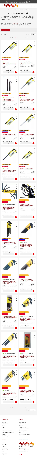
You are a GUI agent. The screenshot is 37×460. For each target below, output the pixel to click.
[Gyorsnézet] (16, 44)
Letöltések (4, 434)
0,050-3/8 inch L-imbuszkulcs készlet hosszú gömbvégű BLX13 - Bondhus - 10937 (9, 282)
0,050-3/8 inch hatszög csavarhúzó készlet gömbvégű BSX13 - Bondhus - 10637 (26, 205)
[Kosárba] (16, 72)
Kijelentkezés (4, 454)
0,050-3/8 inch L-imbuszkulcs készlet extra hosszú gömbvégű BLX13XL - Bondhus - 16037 (9, 243)
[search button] (28, 6)
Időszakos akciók (22, 427)
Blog (20, 432)
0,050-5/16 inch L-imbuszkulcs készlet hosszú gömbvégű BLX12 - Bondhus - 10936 (9, 356)
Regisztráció (4, 444)
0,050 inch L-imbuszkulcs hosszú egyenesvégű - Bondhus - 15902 (27, 135)
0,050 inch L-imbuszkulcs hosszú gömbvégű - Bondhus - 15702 (9, 171)
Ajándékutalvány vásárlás (24, 429)
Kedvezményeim (5, 449)
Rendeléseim (4, 447)
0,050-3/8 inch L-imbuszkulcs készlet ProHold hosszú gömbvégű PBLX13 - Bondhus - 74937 (10, 317)
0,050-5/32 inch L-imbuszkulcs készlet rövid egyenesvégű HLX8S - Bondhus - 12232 (27, 391)
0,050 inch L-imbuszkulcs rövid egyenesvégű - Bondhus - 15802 (26, 169)
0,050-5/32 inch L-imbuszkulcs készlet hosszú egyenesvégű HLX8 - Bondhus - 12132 (27, 356)
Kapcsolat (4, 422)
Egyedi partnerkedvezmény (24, 434)
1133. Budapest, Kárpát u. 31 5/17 (26, 446)
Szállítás (3, 427)
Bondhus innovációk (24, 9)
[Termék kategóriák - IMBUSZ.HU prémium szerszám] (8, 9)
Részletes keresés (22, 422)
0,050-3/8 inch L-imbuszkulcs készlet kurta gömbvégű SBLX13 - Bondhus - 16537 (27, 280)
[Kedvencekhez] (16, 42)
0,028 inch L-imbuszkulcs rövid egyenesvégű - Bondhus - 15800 (26, 62)
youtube (21, 454)
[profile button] (31, 6)
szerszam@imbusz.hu (24, 449)
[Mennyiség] (8, 72)
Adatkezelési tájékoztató (7, 430)
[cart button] (34, 6)
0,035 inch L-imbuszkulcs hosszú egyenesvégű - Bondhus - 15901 (27, 100)
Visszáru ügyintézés (23, 430)
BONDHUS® (15, 23)
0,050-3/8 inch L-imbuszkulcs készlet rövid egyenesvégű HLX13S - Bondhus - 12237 (27, 319)
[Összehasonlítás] (16, 46)
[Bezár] (35, 2)
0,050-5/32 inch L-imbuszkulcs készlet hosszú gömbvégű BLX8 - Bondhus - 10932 (9, 393)
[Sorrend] (33, 34)
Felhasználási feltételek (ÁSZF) (8, 432)
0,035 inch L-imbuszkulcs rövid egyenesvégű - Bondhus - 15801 (9, 135)
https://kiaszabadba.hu (23, 451)
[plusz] (13, 72)
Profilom (3, 446)
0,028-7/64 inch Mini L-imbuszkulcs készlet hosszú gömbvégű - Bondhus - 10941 (8, 100)
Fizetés (3, 429)
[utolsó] (27, 37)
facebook (19, 454)
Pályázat (20, 425)
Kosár (3, 451)
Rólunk (3, 425)
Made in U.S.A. (5, 59)
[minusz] (4, 72)
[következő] (26, 37)
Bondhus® (14, 9)
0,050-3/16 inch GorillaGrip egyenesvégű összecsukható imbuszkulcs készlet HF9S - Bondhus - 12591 (8, 208)
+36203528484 (23, 448)
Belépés (3, 442)
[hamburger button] (2, 6)
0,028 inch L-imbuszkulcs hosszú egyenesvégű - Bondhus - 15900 (9, 64)
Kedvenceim (4, 453)
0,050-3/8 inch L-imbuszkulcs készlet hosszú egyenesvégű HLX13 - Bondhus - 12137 (26, 245)
